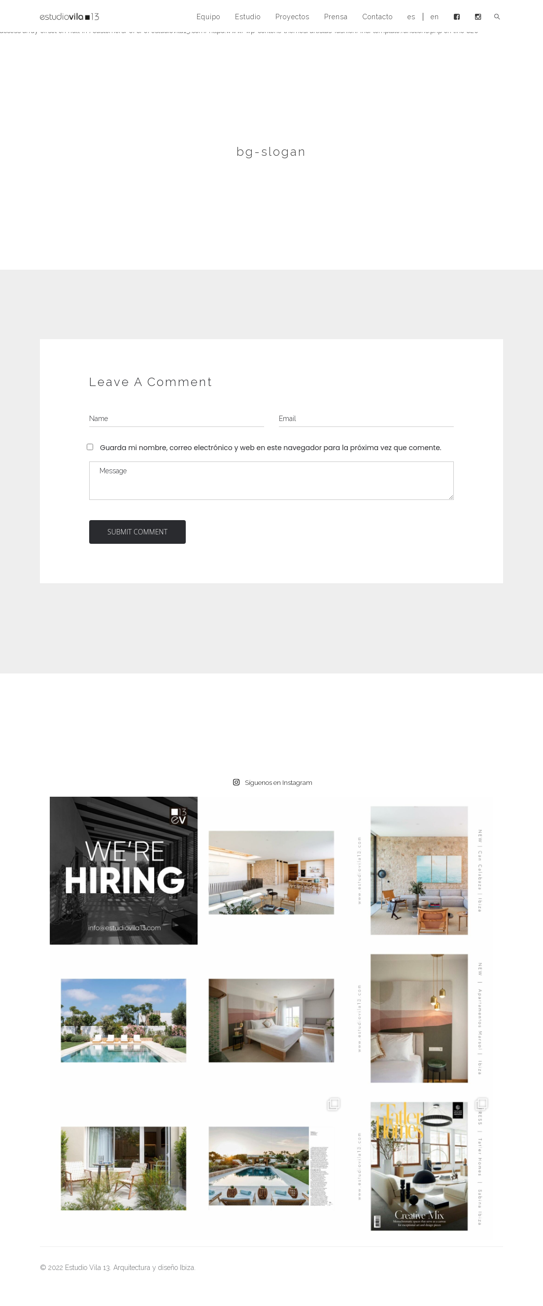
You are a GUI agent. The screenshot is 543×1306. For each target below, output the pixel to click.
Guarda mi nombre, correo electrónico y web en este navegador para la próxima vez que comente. (270, 448)
